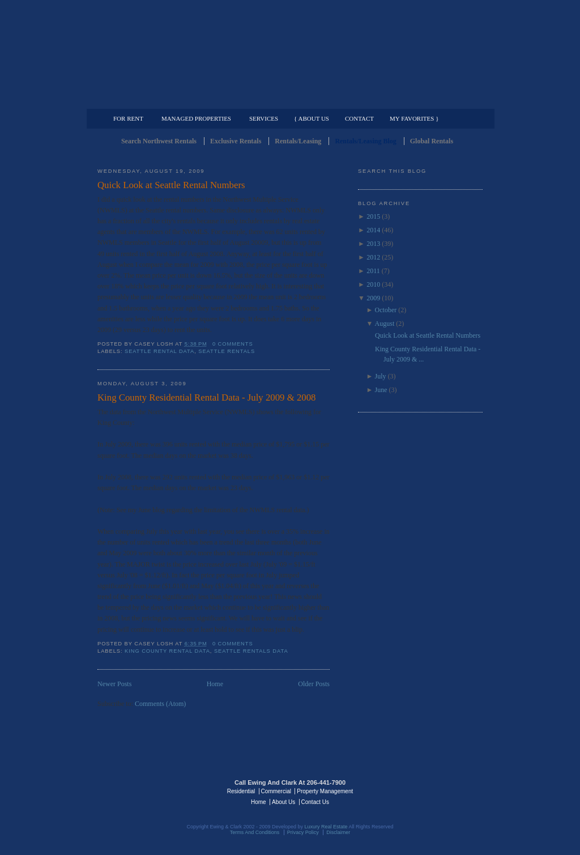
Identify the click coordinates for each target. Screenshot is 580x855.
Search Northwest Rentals (159, 141)
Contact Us (315, 802)
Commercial (288, 100)
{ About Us (311, 118)
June (381, 390)
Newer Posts (114, 684)
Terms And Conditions (255, 832)
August (385, 323)
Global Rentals (431, 141)
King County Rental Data (167, 651)
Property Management (423, 100)
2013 (373, 244)
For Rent (128, 118)
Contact (359, 118)
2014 (373, 230)
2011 (373, 271)
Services (263, 118)
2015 (373, 216)
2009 (373, 298)
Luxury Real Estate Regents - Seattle (146, 790)
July (380, 376)
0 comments (232, 344)
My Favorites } (414, 118)
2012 (373, 257)
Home (215, 684)
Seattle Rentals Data (251, 651)
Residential (241, 791)
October (386, 310)
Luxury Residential (155, 100)
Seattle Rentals (290, 54)
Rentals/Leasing (298, 141)
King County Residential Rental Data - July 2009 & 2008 (206, 397)
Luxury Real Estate (433, 790)
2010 (373, 284)
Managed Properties (196, 118)
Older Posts (314, 684)
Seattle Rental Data (159, 351)
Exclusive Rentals (235, 141)
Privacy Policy (303, 832)
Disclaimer (338, 832)
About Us (283, 802)
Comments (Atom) (160, 704)
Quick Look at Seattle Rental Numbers (171, 185)
